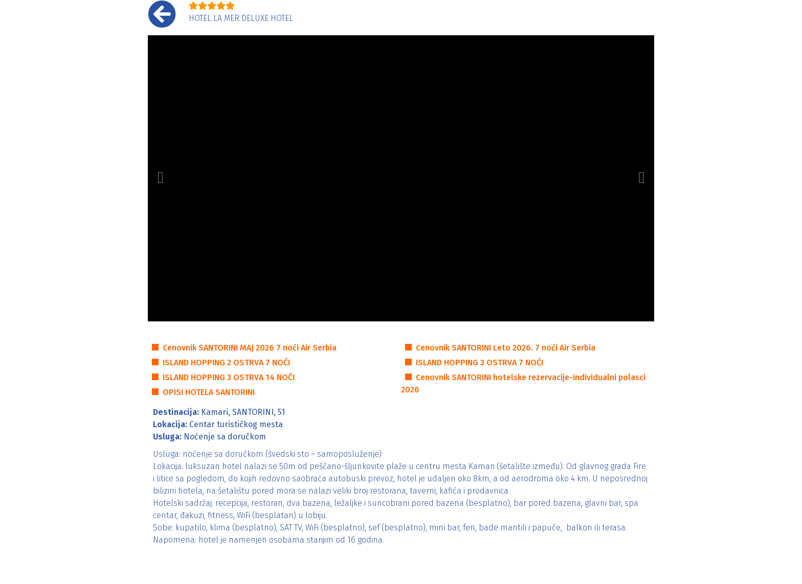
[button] (160, 178)
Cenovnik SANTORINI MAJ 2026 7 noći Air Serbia (250, 348)
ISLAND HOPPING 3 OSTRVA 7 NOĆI (479, 362)
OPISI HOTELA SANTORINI (209, 392)
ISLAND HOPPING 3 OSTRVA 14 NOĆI (229, 377)
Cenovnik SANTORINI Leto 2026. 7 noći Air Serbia (505, 348)
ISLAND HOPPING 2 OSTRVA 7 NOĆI (226, 362)
